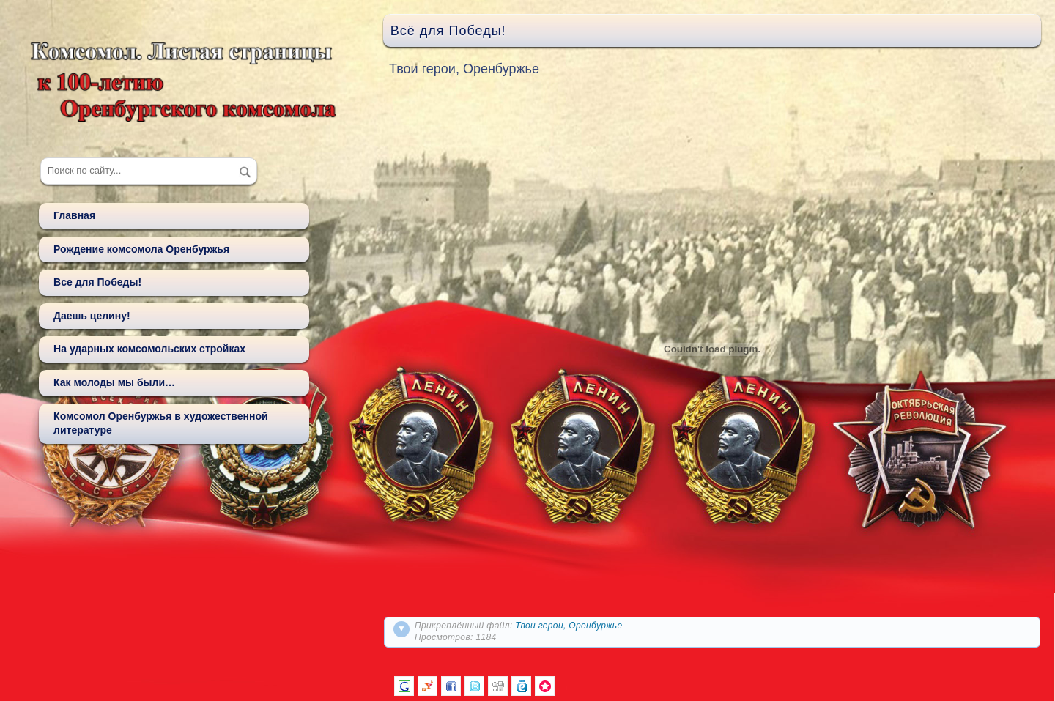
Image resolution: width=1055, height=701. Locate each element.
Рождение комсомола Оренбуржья (141, 249)
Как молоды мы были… (114, 382)
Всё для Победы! (448, 30)
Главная (74, 215)
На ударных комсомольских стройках (149, 349)
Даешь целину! (91, 316)
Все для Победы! (97, 282)
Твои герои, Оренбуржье (568, 625)
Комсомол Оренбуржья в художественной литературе (160, 423)
